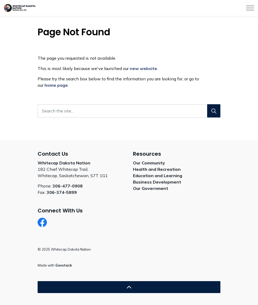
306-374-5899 (62, 192)
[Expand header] (250, 8)
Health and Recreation (157, 169)
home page (56, 85)
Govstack (63, 265)
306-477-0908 (67, 186)
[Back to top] (129, 287)
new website (143, 68)
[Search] (213, 110)
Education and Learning (157, 175)
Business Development (157, 182)
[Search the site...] (129, 110)
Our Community (149, 162)
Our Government (150, 188)
